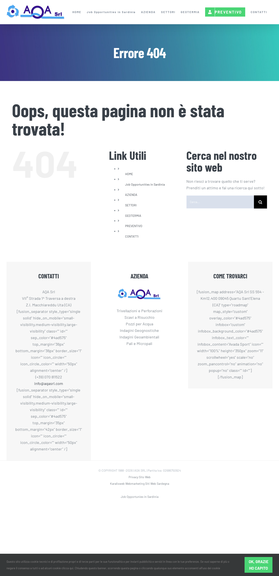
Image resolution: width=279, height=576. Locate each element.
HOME (129, 174)
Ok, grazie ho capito (259, 565)
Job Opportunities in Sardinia (145, 184)
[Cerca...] (220, 202)
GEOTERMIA (133, 215)
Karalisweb (117, 483)
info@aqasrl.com (48, 383)
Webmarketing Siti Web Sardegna (147, 483)
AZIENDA (131, 195)
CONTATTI (132, 236)
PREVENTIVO (133, 226)
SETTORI (131, 205)
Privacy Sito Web (140, 477)
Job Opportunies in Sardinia (139, 496)
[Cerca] (260, 202)
